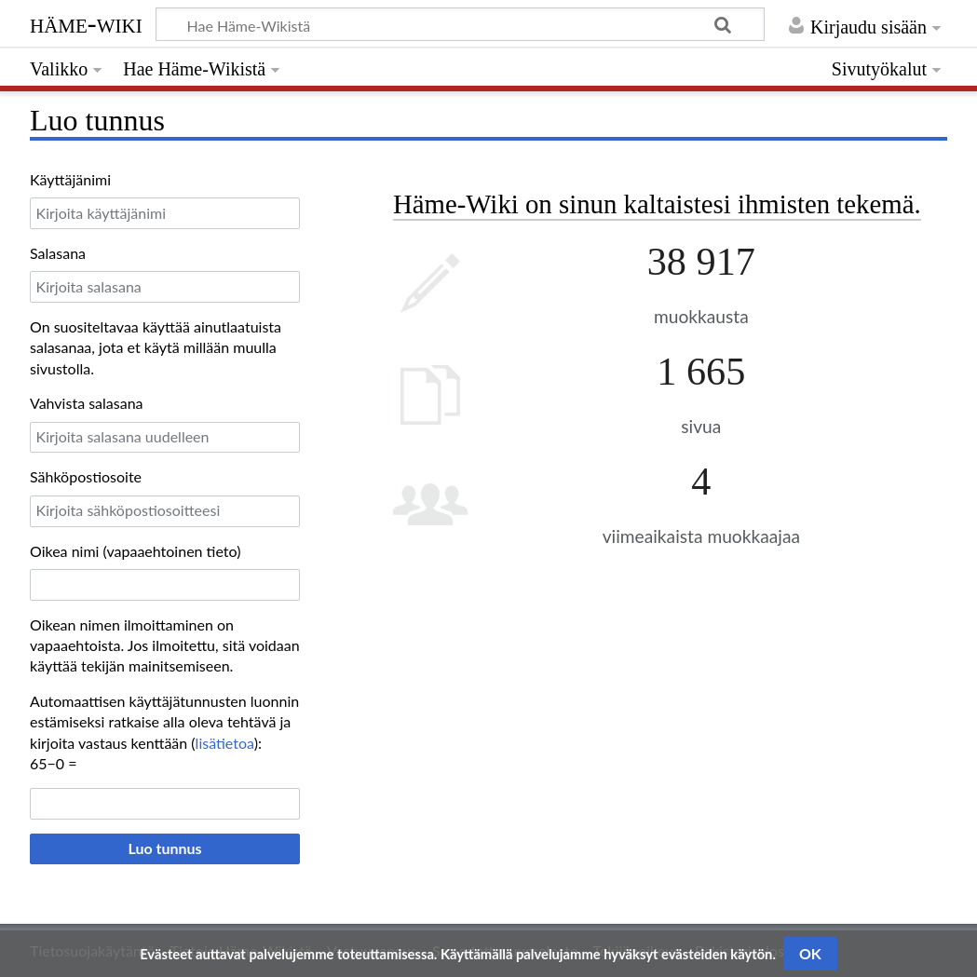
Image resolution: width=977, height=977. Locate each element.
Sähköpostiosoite (86, 476)
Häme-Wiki (86, 23)
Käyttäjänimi (70, 179)
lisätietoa (225, 743)
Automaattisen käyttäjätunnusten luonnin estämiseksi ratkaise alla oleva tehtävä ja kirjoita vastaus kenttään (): (164, 722)
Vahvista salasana (86, 403)
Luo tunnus (164, 848)
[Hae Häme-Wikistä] (460, 24)
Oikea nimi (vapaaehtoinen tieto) (135, 551)
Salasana (58, 253)
